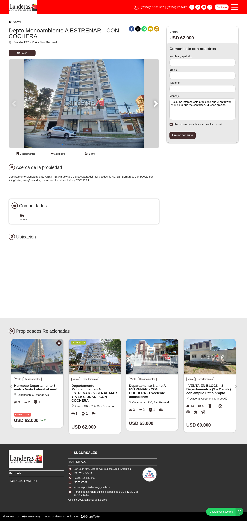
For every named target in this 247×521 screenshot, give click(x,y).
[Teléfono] (202, 88)
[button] (155, 103)
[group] (84, 103)
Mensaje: (174, 95)
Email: (173, 69)
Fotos (22, 52)
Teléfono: (174, 82)
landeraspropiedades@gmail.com (92, 487)
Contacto (222, 7)
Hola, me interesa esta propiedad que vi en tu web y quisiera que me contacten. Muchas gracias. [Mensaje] (202, 109)
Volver (15, 22)
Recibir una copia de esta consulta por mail (196, 124)
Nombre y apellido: (180, 56)
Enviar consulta (182, 135)
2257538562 (80, 482)
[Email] (202, 75)
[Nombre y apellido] (202, 62)
